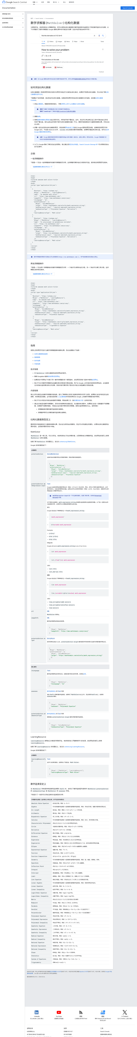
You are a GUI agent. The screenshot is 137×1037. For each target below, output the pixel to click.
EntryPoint (51, 638)
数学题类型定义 (51, 691)
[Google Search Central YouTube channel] (59, 1014)
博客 (48, 2)
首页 (32, 18)
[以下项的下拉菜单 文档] (37, 2)
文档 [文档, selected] (34, 2)
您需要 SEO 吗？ (68, 1031)
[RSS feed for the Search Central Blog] (81, 1014)
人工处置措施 (61, 397)
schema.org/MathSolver (67, 442)
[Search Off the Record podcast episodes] (103, 1014)
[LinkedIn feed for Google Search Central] (37, 1014)
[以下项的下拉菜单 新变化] (59, 2)
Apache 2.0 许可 (84, 971)
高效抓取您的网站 (53, 376)
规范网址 (95, 380)
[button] (11, 14)
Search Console (128, 8)
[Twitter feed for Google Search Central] (125, 1014)
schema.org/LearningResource (74, 747)
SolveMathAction (53, 454)
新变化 (55, 2)
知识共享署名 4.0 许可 (55, 971)
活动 (64, 2)
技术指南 (37, 361)
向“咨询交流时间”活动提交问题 (36, 1034)
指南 (38, 116)
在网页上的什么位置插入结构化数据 (72, 104)
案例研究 (71, 2)
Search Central (16, 2)
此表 (84, 674)
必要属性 (40, 104)
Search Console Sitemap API (88, 144)
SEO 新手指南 (68, 1034)
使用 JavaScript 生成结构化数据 (66, 111)
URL (48, 611)
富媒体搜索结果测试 (80, 79)
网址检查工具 (69, 127)
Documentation (8, 8)
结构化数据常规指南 (41, 354)
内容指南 (37, 364)
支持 (42, 2)
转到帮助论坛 (31, 1031)
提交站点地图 (73, 144)
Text (48, 484)
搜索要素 (37, 357)
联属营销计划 (78, 400)
